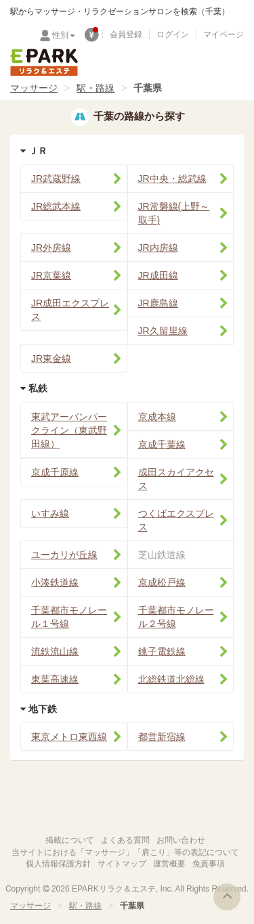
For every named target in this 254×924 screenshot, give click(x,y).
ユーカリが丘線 (64, 554)
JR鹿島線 (158, 303)
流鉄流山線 (55, 651)
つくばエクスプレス (176, 520)
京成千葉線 (162, 444)
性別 (63, 35)
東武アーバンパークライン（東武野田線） (69, 430)
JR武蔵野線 (56, 178)
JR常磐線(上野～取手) (174, 213)
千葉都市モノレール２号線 (176, 617)
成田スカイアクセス (176, 479)
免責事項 (208, 864)
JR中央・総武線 (172, 178)
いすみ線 (50, 513)
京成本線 (157, 416)
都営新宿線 (162, 736)
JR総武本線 (56, 206)
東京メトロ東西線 (69, 736)
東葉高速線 (55, 679)
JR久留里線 (163, 330)
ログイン (172, 34)
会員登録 (126, 34)
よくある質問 (125, 840)
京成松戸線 (162, 582)
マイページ (223, 34)
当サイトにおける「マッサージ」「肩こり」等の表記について (125, 852)
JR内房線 (158, 247)
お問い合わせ (180, 840)
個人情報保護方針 (58, 864)
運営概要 (169, 864)
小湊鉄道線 (55, 582)
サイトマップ (122, 864)
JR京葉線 (51, 275)
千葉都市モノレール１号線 (69, 617)
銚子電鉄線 (162, 651)
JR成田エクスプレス (70, 310)
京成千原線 (55, 472)
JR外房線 (51, 247)
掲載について (69, 840)
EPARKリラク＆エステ (44, 62)
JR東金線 (51, 358)
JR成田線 (158, 275)
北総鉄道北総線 (171, 679)
